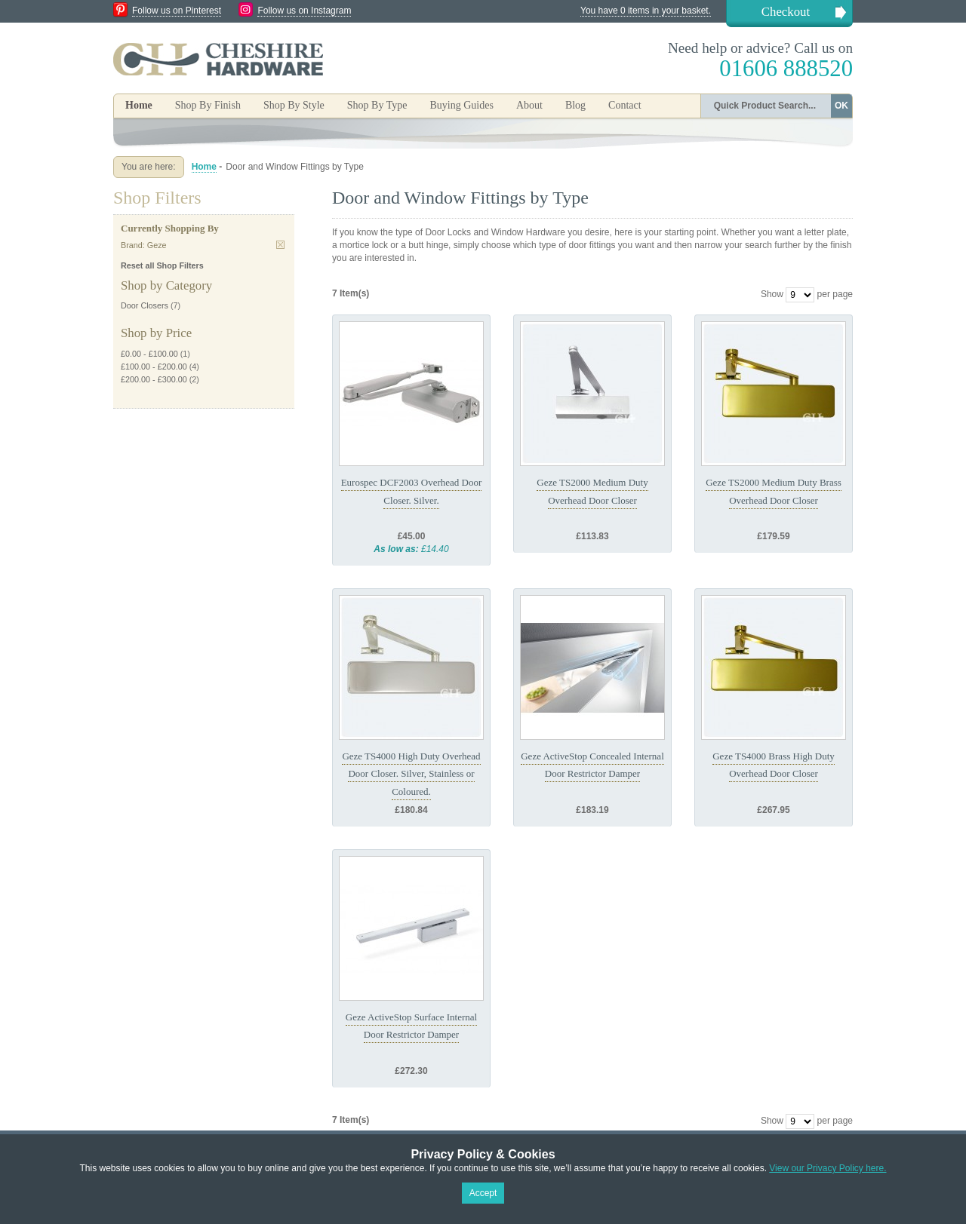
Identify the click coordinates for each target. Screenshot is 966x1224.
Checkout (785, 12)
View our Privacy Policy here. (827, 1168)
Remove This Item (280, 245)
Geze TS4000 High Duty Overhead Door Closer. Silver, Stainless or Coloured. (411, 773)
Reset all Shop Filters (162, 265)
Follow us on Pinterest (176, 10)
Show (772, 294)
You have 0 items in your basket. (645, 10)
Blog (575, 105)
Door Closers (144, 305)
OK (841, 105)
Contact (624, 105)
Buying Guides (461, 105)
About (529, 105)
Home (138, 105)
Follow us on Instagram (304, 10)
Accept (483, 1193)
